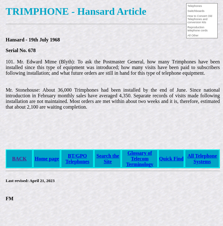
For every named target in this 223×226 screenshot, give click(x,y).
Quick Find (171, 158)
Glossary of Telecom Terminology (139, 158)
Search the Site (107, 158)
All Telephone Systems (202, 158)
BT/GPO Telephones (77, 158)
